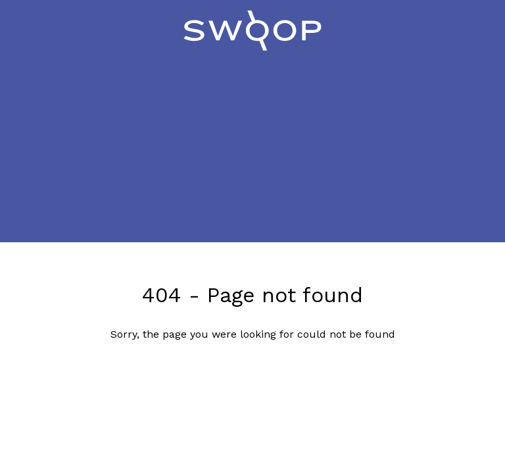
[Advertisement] (252, 150)
